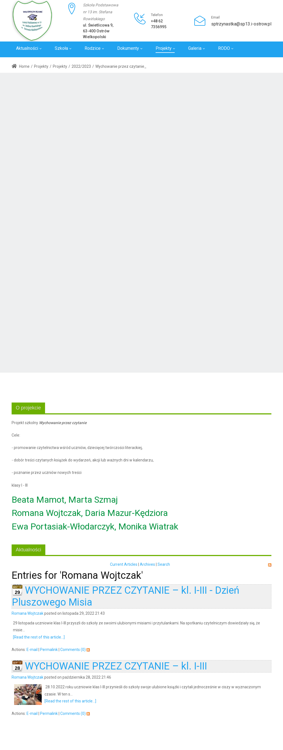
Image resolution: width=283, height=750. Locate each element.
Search (164, 564)
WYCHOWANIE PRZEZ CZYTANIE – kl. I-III (116, 666)
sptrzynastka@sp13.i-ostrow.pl (241, 24)
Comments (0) (73, 649)
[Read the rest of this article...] (39, 637)
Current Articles (123, 564)
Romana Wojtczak (27, 613)
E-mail (32, 649)
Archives (147, 564)
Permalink (49, 649)
